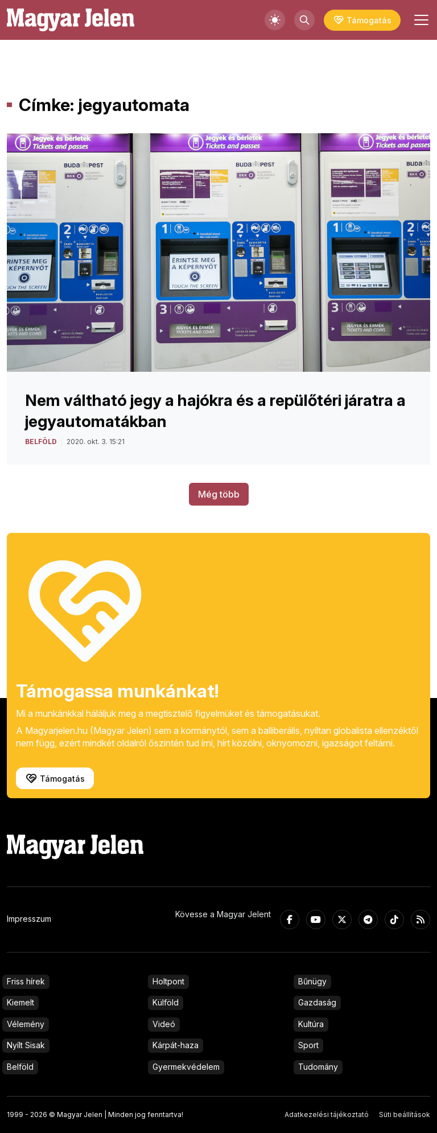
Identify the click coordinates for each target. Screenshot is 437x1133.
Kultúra (311, 1024)
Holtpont (168, 981)
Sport (308, 1045)
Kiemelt (20, 1002)
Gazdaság (317, 1002)
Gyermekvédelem (186, 1067)
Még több (219, 494)
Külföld (165, 1002)
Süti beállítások (404, 1114)
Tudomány (318, 1067)
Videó (163, 1024)
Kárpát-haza (175, 1045)
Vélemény (25, 1024)
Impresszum (29, 918)
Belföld (20, 1067)
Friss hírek (26, 981)
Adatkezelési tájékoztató (327, 1114)
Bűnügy (312, 981)
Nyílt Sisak (26, 1045)
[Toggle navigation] (420, 20)
